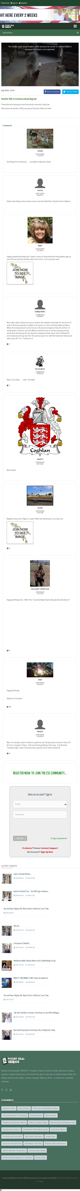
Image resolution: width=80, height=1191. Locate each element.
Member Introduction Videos (14, 1122)
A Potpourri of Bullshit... (22, 943)
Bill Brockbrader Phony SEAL (14, 1151)
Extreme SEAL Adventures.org (63, 1122)
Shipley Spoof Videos (11, 1129)
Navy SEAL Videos (58, 1129)
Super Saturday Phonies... (23, 874)
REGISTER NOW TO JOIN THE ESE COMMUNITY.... (40, 773)
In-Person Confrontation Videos (45, 1108)
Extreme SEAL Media (37, 1151)
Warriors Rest (50, 1115)
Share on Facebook (52, 92)
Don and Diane (36, 1115)
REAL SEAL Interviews (33, 1137)
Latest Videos (24, 1108)
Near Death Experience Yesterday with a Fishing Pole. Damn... (35, 1030)
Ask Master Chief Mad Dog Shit (35, 1129)
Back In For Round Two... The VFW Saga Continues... (31, 891)
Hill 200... (17, 926)
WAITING (20, 838)
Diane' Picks (40, 1158)
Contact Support (49, 848)
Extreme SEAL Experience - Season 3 (17, 1158)
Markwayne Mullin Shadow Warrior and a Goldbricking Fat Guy (35, 961)
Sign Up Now (47, 852)
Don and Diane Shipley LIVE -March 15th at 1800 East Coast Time (26, 995)
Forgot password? (59, 838)
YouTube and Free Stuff (12, 1137)
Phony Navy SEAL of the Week (15, 1115)
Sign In (14, 3)
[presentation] (33, 826)
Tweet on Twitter (70, 92)
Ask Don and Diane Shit (12, 1144)
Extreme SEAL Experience (55, 1144)
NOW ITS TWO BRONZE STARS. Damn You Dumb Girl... (31, 978)
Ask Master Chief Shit (33, 1144)
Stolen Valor (50, 1137)
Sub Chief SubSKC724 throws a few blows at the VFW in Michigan (36, 1013)
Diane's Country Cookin (38, 1122)
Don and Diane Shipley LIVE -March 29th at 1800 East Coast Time (26, 909)
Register (23, 3)
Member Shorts (9, 1108)
